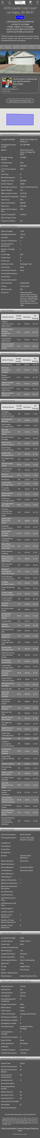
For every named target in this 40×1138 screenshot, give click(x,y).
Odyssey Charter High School (7, 389)
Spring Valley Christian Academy (6, 533)
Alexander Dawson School (7, 527)
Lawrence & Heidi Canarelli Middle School (8, 346)
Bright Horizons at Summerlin (7, 729)
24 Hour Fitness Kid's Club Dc (7, 718)
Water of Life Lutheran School (8, 443)
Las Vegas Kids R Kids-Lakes (7, 505)
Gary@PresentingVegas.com (10, 89)
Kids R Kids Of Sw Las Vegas (8, 684)
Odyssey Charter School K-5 (7, 383)
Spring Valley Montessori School (6, 616)
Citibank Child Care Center (7, 470)
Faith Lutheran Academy (7, 552)
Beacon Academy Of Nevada (6, 377)
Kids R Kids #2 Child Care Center (8, 679)
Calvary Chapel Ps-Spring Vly (7, 599)
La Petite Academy (5, 604)
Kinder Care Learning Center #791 (7, 642)
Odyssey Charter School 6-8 (7, 394)
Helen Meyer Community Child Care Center (8, 546)
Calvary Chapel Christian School (8, 593)
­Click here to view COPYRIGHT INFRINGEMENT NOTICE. (20, 1123)
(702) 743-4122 (6, 91)
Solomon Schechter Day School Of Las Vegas (7, 512)
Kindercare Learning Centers (8, 499)
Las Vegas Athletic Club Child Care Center (8, 414)
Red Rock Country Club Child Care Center (8, 655)
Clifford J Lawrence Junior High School (8, 324)
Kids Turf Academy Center (7, 475)
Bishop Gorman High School (7, 494)
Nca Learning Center (6, 768)
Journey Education (5, 625)
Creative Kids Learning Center (7, 484)
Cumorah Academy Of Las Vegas (7, 785)
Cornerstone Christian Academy (6, 751)
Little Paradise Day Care (7, 420)
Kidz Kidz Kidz (7, 689)
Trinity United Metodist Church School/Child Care (8, 800)
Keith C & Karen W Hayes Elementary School (7, 332)
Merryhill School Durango (8, 438)
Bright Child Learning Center (7, 454)
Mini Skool (5, 479)
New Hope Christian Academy (5, 694)
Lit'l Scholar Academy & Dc (7, 661)
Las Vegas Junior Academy (8, 779)
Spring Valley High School (6, 339)
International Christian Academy (7, 673)
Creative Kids (6, 621)
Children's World (8, 764)
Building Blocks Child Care (7, 540)
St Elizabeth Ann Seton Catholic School (8, 812)
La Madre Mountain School (8, 583)
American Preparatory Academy (6, 370)
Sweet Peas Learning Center (7, 734)
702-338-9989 (25, 145)
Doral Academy (7, 365)
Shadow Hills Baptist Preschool (6, 792)
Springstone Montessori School (6, 701)
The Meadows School (7, 806)
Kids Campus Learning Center (7, 425)
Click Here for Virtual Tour (20, 100)
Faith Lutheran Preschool (7, 565)
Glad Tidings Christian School (8, 449)
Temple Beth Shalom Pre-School (6, 520)
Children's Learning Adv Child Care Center (8, 571)
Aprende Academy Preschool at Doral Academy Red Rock (8, 821)
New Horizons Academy (7, 708)
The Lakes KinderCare (6, 489)
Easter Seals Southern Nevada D (8, 758)
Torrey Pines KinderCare (6, 636)
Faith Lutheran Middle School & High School (7, 559)
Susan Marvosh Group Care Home (8, 578)
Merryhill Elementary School (6, 432)
